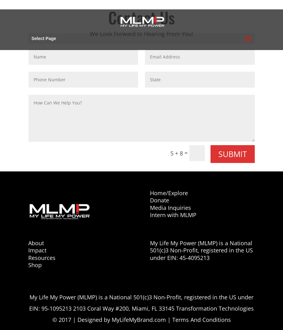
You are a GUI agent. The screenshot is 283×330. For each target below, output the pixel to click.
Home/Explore (169, 193)
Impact (37, 250)
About (36, 243)
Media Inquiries (170, 207)
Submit (232, 154)
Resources (42, 257)
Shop (35, 265)
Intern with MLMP (173, 215)
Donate (159, 200)
